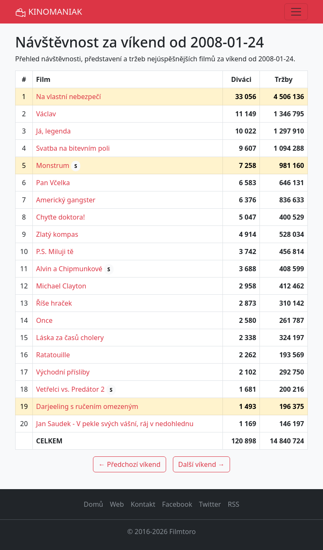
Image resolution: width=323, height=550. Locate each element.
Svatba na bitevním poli (73, 148)
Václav (46, 113)
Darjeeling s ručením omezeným (87, 406)
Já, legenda (53, 131)
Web (117, 504)
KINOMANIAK (48, 12)
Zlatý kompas (57, 234)
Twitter (210, 504)
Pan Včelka (53, 182)
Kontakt (143, 504)
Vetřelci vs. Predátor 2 (70, 389)
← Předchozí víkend (129, 464)
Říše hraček (54, 303)
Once (44, 320)
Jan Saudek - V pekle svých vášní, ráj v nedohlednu (114, 423)
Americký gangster (65, 199)
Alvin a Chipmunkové (69, 268)
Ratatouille (53, 354)
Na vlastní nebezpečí (68, 96)
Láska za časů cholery (70, 337)
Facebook (177, 504)
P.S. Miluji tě (55, 251)
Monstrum (52, 165)
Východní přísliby (63, 372)
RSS (233, 504)
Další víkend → (201, 464)
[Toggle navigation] (296, 11)
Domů (93, 504)
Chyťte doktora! (60, 217)
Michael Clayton (61, 286)
